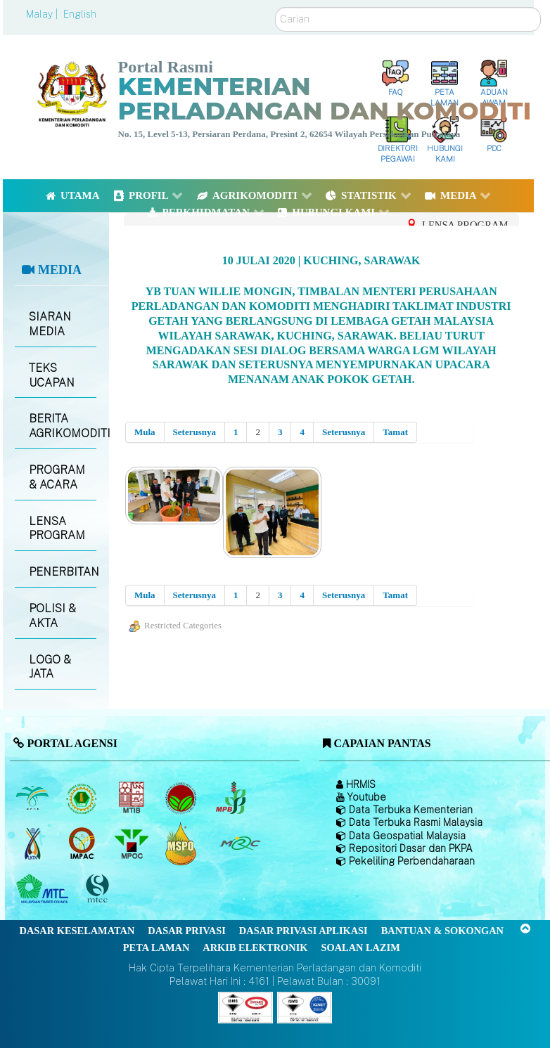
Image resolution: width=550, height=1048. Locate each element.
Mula (144, 432)
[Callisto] (245, 1006)
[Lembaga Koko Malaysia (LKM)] (182, 797)
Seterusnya (194, 432)
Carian (275, 7)
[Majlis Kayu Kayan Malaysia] (44, 889)
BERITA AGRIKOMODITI (62, 426)
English (79, 14)
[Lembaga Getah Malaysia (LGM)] (83, 797)
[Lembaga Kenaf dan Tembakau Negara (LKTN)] (33, 843)
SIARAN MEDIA (50, 324)
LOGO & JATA (50, 667)
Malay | (43, 14)
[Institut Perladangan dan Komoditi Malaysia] (83, 843)
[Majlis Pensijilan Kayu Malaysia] (99, 889)
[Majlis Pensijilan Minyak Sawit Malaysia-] (182, 843)
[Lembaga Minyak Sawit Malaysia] (33, 797)
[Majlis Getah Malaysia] (239, 843)
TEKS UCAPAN (52, 375)
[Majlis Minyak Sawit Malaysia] (132, 843)
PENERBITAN (62, 571)
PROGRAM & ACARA (57, 477)
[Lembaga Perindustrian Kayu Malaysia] (132, 797)
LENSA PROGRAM (57, 529)
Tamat (395, 432)
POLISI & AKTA (52, 616)
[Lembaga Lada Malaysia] (231, 797)
